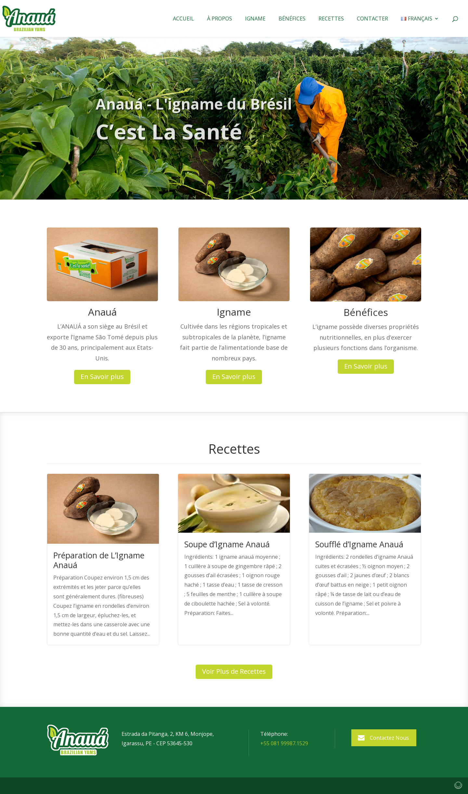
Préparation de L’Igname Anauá (98, 560)
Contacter (372, 19)
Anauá (102, 312)
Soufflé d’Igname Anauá (359, 544)
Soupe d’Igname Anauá (227, 544)
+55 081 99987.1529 (284, 743)
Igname (255, 19)
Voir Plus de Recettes (234, 671)
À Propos (219, 19)
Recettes (331, 19)
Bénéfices (292, 19)
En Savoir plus (102, 376)
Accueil (183, 19)
